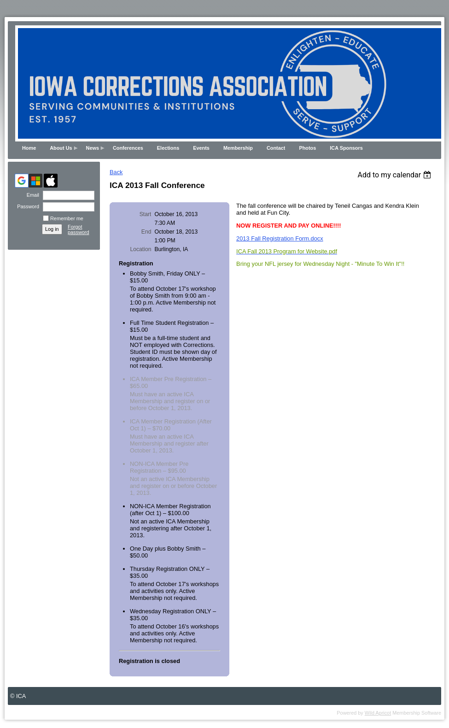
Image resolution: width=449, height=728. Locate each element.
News (92, 148)
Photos (307, 148)
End (146, 232)
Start (146, 214)
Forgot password (78, 229)
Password (26, 206)
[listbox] (395, 175)
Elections (168, 148)
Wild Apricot (378, 713)
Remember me (66, 218)
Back (116, 172)
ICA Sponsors (346, 148)
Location (140, 249)
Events (201, 148)
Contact (276, 148)
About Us (61, 148)
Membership (238, 148)
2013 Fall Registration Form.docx (279, 238)
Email (31, 195)
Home (29, 148)
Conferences (128, 148)
